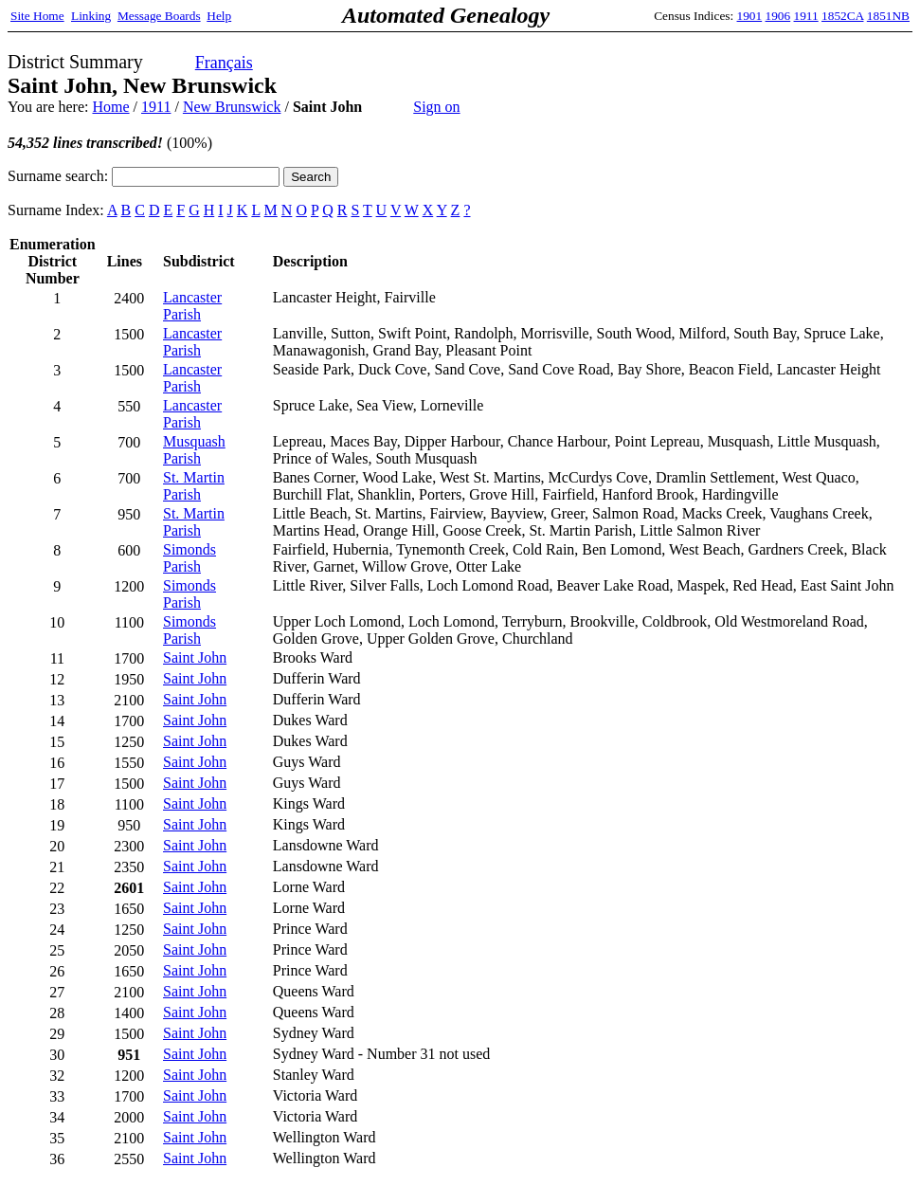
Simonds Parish (189, 558)
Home (110, 107)
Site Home (37, 16)
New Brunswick (232, 107)
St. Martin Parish (194, 485)
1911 (806, 16)
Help (219, 16)
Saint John (194, 657)
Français (224, 62)
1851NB (888, 16)
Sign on (436, 107)
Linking (91, 16)
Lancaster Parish (192, 305)
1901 (750, 16)
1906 (778, 16)
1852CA (842, 16)
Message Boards (159, 16)
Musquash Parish (194, 449)
